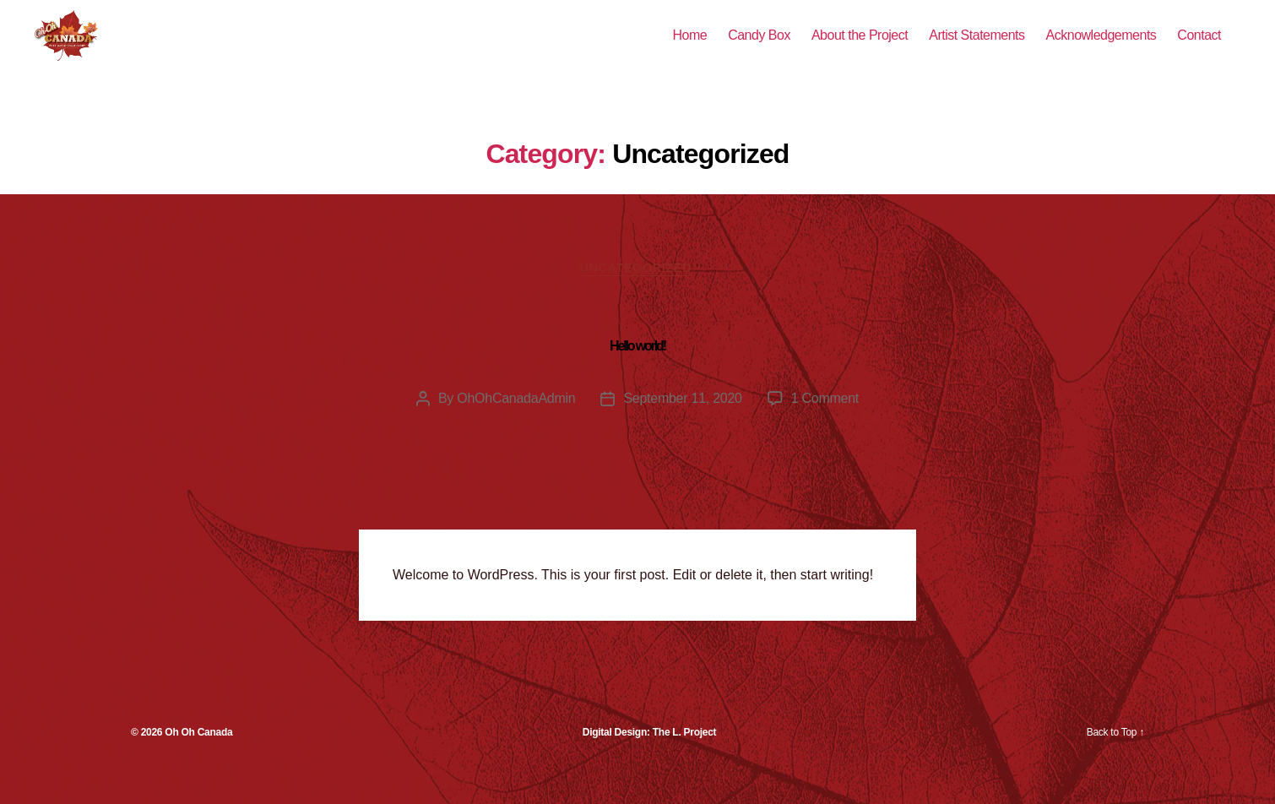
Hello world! (637, 374)
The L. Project (685, 760)
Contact (1199, 48)
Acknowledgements (1101, 48)
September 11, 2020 (682, 426)
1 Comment (825, 426)
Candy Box (759, 48)
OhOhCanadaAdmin (516, 426)
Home (689, 48)
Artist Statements (976, 48)
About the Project (859, 48)
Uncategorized (638, 294)
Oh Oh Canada (198, 760)
